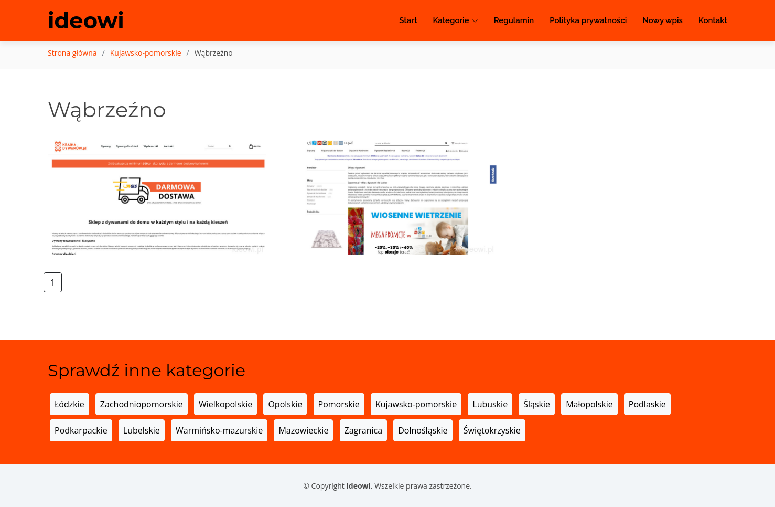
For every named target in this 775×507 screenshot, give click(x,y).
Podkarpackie (81, 430)
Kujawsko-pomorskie (145, 53)
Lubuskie (490, 404)
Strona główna (72, 53)
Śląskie (536, 404)
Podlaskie (647, 404)
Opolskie (285, 404)
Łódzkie (69, 404)
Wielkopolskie (225, 404)
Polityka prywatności (588, 21)
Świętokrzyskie (492, 430)
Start (408, 21)
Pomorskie (339, 404)
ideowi (86, 21)
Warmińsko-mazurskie (219, 430)
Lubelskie (141, 430)
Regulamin (514, 21)
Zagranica (364, 430)
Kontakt (712, 21)
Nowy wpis (662, 21)
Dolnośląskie (422, 430)
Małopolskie (589, 404)
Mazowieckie (303, 430)
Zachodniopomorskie (141, 404)
